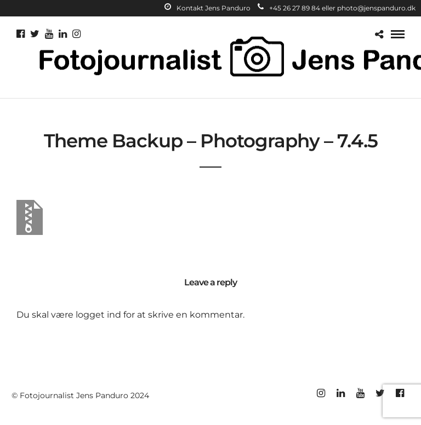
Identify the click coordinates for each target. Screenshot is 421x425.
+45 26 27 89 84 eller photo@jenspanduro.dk (337, 8)
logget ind (98, 314)
